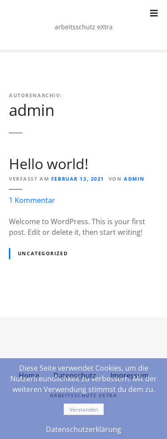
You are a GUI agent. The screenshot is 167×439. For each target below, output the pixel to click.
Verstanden (83, 409)
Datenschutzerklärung (83, 429)
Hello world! (48, 163)
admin (31, 109)
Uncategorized (43, 253)
